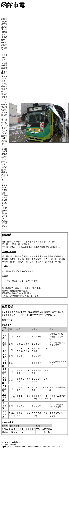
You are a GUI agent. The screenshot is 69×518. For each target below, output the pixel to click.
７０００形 (4, 388)
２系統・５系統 (9, 252)
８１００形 (4, 405)
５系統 (5, 276)
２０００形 (4, 371)
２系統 (5, 266)
